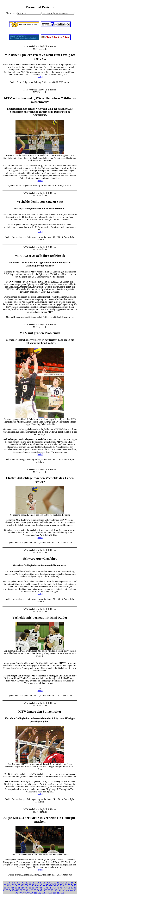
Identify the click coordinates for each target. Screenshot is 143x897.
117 (58, 893)
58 (10, 888)
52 (66, 885)
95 (41, 890)
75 (58, 888)
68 (38, 888)
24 (60, 883)
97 (46, 890)
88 (21, 890)
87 (18, 890)
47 (52, 885)
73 (52, 888)
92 (32, 890)
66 (33, 888)
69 (41, 888)
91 (29, 890)
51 (64, 885)
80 (72, 888)
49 (58, 885)
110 (31, 893)
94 (38, 890)
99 (52, 890)
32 (10, 885)
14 (33, 883)
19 (47, 883)
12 (27, 883)
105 (75, 890)
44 (44, 885)
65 (30, 888)
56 (5, 888)
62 (22, 888)
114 (47, 893)
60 (16, 888)
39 (30, 885)
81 (75, 888)
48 (55, 885)
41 (36, 885)
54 (72, 885)
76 (61, 888)
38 (27, 885)
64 (27, 888)
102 (63, 890)
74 (55, 888)
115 (50, 893)
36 (22, 885)
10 (21, 883)
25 (63, 883)
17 (41, 883)
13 (30, 883)
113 (43, 893)
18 (44, 883)
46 (50, 885)
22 (55, 883)
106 (16, 893)
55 (75, 885)
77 (64, 888)
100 (55, 890)
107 (20, 893)
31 (8, 885)
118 (62, 893)
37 (24, 885)
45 (47, 885)
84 (10, 890)
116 (54, 893)
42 (38, 885)
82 (4, 890)
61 (19, 888)
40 (33, 885)
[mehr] (40, 77)
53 (69, 885)
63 (24, 888)
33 (13, 885)
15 (35, 883)
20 (49, 883)
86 (16, 890)
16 (38, 883)
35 (19, 885)
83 (7, 890)
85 (13, 890)
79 (69, 888)
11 (24, 883)
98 (49, 890)
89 (24, 890)
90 (27, 890)
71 (47, 888)
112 (39, 893)
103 (67, 890)
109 (28, 893)
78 (66, 888)
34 (16, 885)
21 (52, 883)
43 (41, 885)
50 (61, 885)
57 (8, 888)
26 (66, 883)
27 (69, 883)
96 (43, 890)
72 (50, 888)
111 (35, 893)
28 (72, 883)
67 (36, 888)
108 (24, 893)
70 (44, 888)
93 (35, 890)
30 (5, 885)
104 (71, 890)
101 (59, 890)
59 (13, 888)
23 (58, 883)
